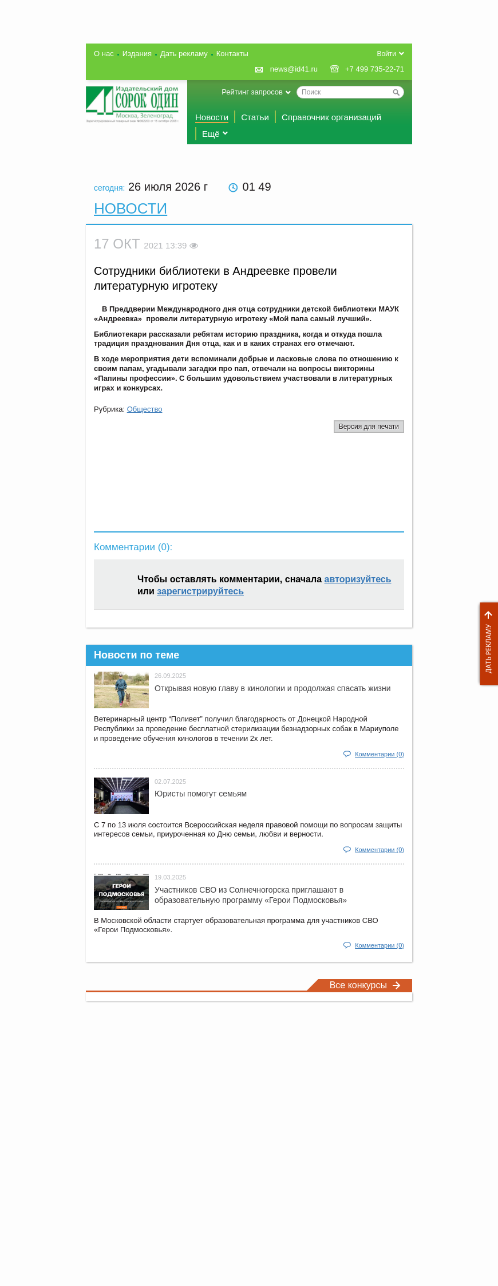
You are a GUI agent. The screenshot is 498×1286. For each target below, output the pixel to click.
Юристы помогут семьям (201, 793)
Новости (211, 117)
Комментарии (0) (379, 754)
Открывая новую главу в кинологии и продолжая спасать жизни (272, 688)
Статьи (255, 117)
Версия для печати (369, 427)
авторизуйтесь (358, 579)
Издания (137, 53)
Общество (145, 409)
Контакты (232, 53)
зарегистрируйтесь (200, 591)
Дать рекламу (486, 644)
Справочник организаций (331, 117)
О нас (104, 53)
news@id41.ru (294, 69)
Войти (386, 54)
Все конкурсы (365, 985)
